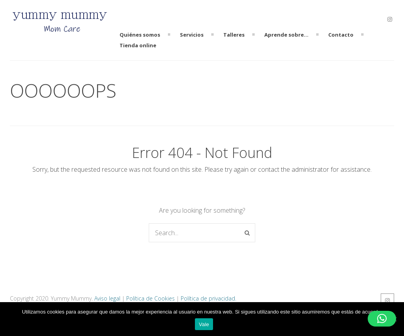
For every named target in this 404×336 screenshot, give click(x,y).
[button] (382, 319)
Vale (204, 324)
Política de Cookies (150, 298)
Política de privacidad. (208, 298)
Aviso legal (107, 298)
